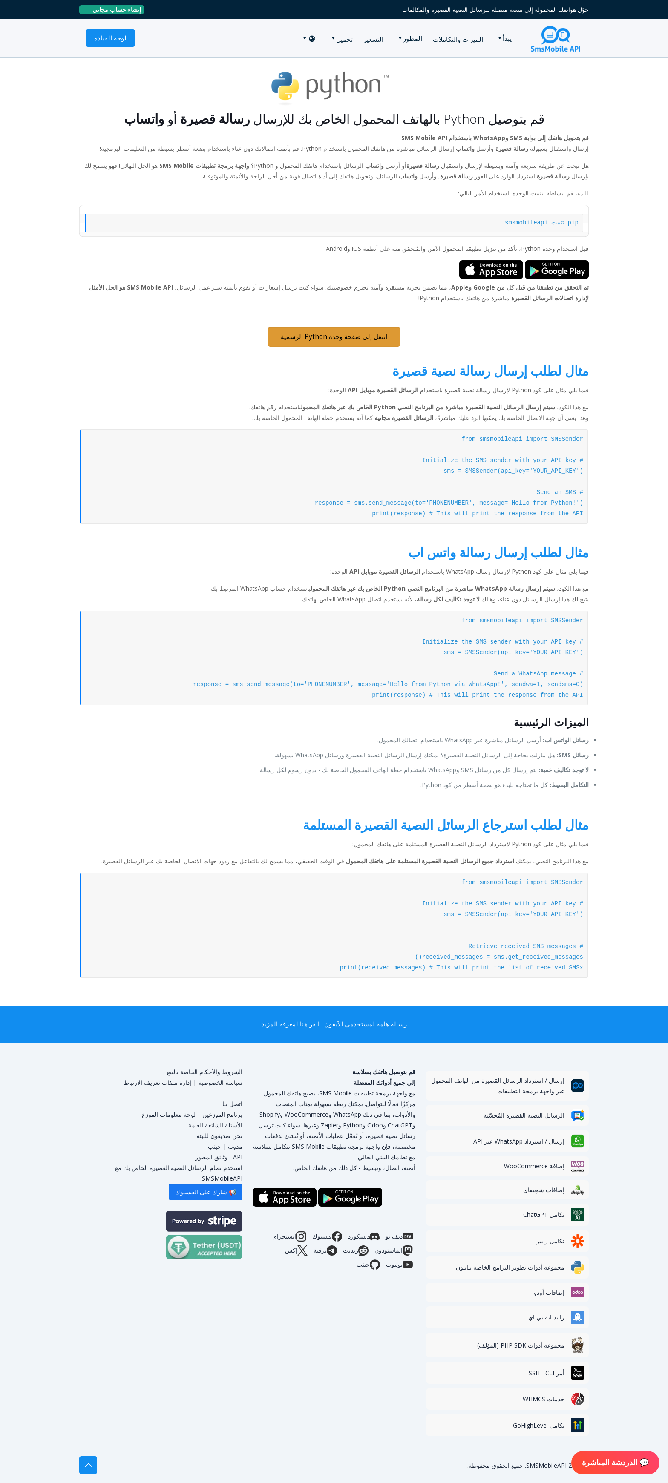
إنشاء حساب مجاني (113, 10)
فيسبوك (327, 1236)
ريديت (356, 1250)
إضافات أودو (549, 1292)
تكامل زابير (550, 1241)
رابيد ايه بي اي (546, 1317)
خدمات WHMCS (543, 1399)
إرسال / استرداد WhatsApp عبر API (518, 1141)
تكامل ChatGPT (543, 1214)
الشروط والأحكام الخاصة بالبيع (204, 1072)
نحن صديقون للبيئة (219, 1136)
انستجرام (289, 1236)
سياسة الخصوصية (220, 1082)
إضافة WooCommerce (534, 1166)
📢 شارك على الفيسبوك (205, 1192)
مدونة (235, 1146)
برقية (325, 1250)
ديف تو (399, 1236)
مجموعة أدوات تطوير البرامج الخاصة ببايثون (510, 1267)
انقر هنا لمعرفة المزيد (291, 1024)
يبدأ (507, 38)
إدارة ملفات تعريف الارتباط (157, 1082)
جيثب (368, 1264)
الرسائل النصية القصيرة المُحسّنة (524, 1115)
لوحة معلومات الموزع (169, 1114)
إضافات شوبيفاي (543, 1190)
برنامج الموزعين (222, 1114)
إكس (296, 1250)
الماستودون (393, 1250)
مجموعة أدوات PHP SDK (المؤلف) (520, 1345)
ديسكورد (364, 1236)
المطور (412, 38)
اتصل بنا (232, 1104)
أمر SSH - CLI (546, 1373)
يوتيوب (399, 1264)
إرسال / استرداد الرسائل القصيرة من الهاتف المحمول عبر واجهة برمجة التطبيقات (497, 1085)
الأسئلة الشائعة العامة (215, 1125)
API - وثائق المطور (218, 1157)
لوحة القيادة (110, 38)
